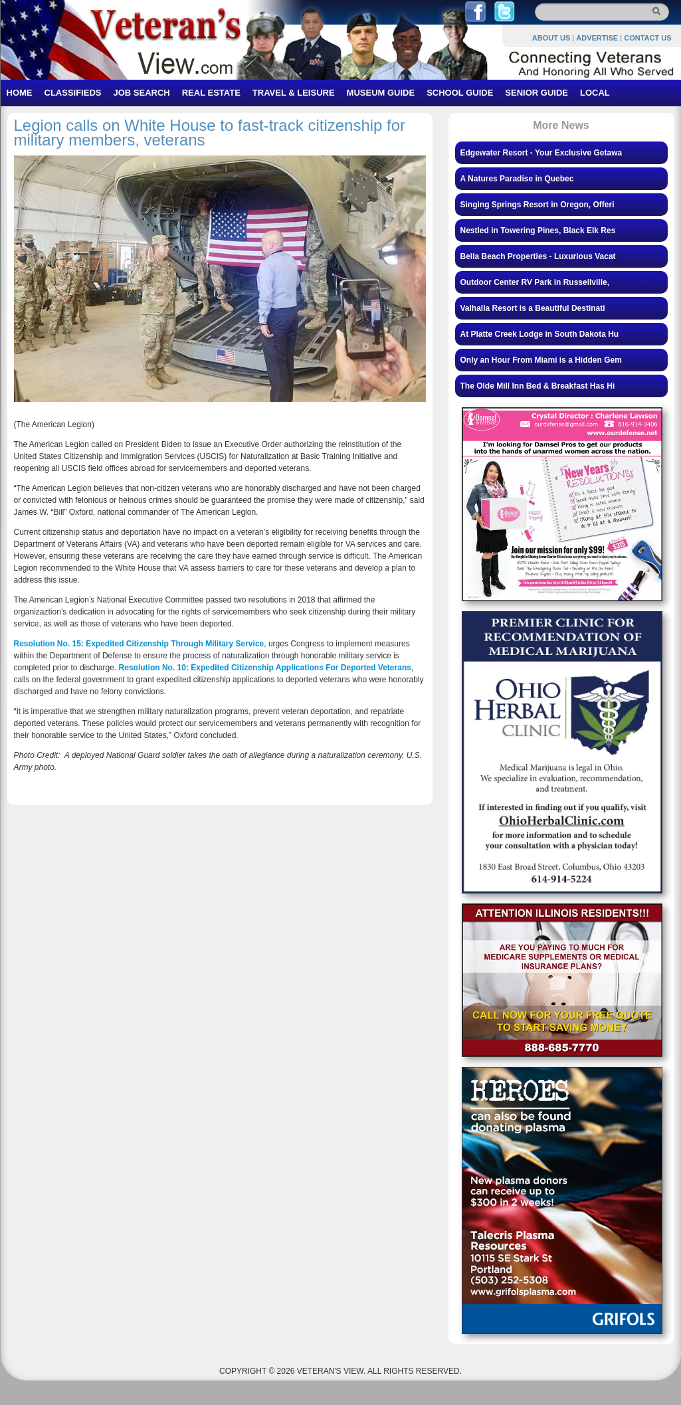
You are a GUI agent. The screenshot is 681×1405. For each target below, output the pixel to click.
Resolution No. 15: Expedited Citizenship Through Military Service (139, 643)
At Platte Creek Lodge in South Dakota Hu (539, 334)
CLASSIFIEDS (73, 93)
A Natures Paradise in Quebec (517, 178)
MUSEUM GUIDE (381, 93)
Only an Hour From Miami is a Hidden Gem (541, 360)
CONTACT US (647, 38)
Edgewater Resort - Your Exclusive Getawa (541, 152)
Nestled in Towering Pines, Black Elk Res (538, 230)
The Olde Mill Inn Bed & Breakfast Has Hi (537, 386)
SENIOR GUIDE (536, 93)
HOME (20, 93)
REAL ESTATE (211, 93)
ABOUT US (551, 38)
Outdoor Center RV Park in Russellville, (535, 282)
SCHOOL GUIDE (460, 93)
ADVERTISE (597, 38)
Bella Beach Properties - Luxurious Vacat (538, 256)
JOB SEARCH (141, 93)
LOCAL (595, 93)
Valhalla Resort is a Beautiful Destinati (532, 308)
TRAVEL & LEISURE (293, 93)
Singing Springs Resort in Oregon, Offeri (537, 204)
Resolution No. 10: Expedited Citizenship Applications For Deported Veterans (265, 667)
